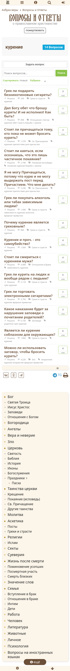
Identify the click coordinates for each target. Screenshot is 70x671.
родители (8, 323)
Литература (18, 627)
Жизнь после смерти (26, 561)
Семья (13, 588)
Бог (11, 396)
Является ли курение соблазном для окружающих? (29, 332)
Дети (11, 608)
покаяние (12, 165)
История (14, 463)
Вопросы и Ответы (35, 17)
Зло (33, 359)
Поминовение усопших (25, 566)
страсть (21, 122)
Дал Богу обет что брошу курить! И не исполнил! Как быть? (27, 112)
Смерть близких (20, 576)
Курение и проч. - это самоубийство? (22, 241)
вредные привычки (13, 215)
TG (57, 375)
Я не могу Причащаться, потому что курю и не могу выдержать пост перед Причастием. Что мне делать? (29, 178)
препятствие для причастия (26, 144)
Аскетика (15, 520)
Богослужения (19, 473)
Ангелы (14, 428)
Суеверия (16, 554)
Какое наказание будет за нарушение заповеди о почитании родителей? (26, 313)
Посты (12, 526)
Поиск (61, 73)
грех (6, 285)
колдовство (18, 362)
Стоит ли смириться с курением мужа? (22, 259)
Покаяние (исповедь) (42, 162)
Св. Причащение (40, 141)
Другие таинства (20, 509)
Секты (13, 548)
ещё (35, 662)
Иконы (13, 468)
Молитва (15, 514)
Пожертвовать (35, 30)
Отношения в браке (41, 264)
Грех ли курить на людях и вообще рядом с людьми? (27, 276)
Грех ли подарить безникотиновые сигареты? (28, 92)
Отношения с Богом (40, 119)
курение (8, 101)
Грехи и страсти (37, 98)
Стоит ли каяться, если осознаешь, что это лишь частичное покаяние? (25, 154)
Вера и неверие (21, 435)
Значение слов (21, 582)
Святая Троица (19, 402)
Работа (14, 614)
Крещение (16, 494)
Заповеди (36, 320)
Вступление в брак (22, 594)
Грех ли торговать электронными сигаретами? (28, 293)
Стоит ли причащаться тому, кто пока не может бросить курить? (28, 133)
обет (15, 122)
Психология (18, 646)
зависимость (10, 212)
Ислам (13, 542)
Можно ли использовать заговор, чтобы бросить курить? (25, 351)
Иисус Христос (19, 407)
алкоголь (30, 212)
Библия (13, 458)
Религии (15, 537)
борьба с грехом (33, 122)
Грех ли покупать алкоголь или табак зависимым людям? (27, 201)
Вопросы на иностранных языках (30, 654)
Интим (13, 604)
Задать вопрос (35, 64)
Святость (14, 453)
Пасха (16, 483)
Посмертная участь (22, 571)
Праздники (16, 478)
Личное (14, 639)
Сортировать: (15, 80)
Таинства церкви (22, 488)
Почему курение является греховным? (26, 224)
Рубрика (35, 80)
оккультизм (46, 359)
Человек (15, 620)
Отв (62, 93)
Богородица (18, 422)
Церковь (15, 448)
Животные (17, 633)
